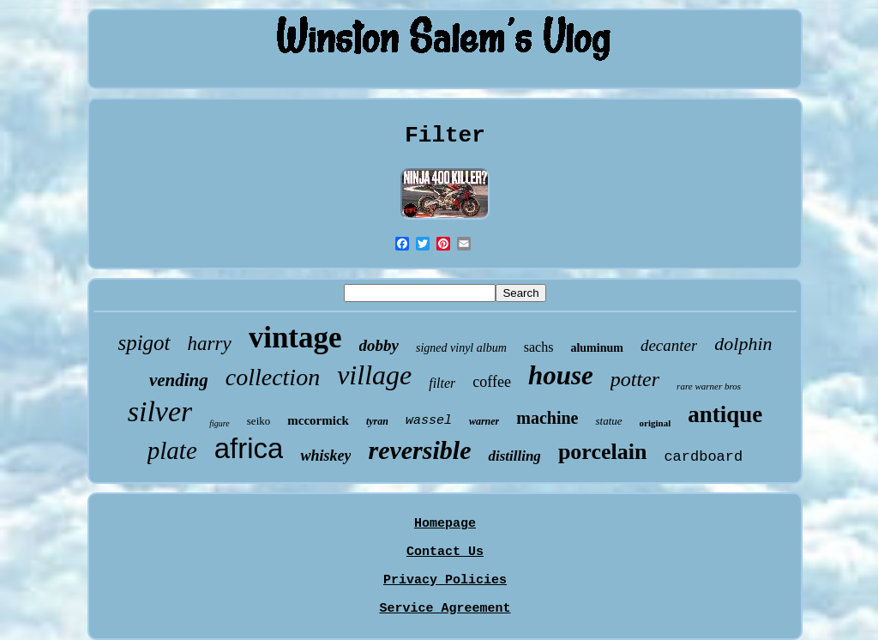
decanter (668, 345)
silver (160, 411)
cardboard (703, 457)
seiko (258, 420)
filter (442, 383)
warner (484, 421)
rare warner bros (709, 386)
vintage (295, 337)
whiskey (325, 455)
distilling (514, 456)
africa (249, 448)
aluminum (596, 347)
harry (210, 343)
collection (273, 377)
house (560, 375)
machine (547, 417)
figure (219, 423)
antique (725, 414)
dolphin (743, 343)
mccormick (318, 420)
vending (178, 380)
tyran (377, 421)
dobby (379, 345)
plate (172, 450)
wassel (429, 421)
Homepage (445, 523)
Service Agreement (444, 608)
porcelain (602, 451)
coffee (491, 381)
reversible (419, 450)
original (655, 423)
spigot (143, 342)
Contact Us (445, 552)
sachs (539, 347)
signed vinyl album (461, 347)
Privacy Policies (445, 580)
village (374, 374)
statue (608, 420)
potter (634, 379)
